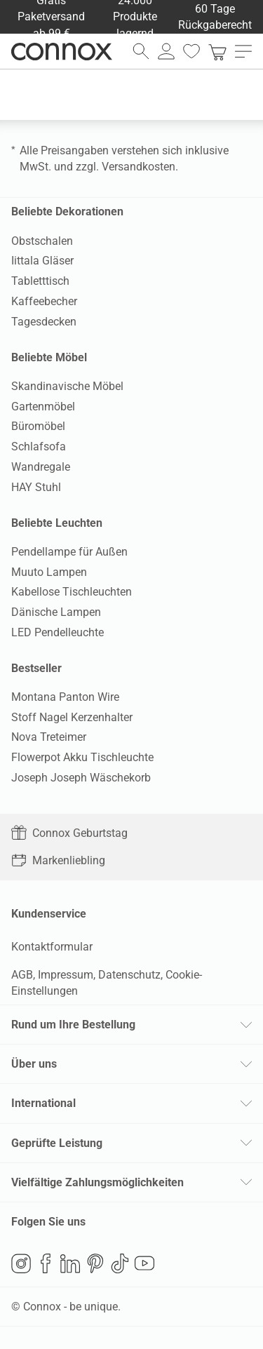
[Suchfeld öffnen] (141, 51)
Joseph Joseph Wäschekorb (81, 777)
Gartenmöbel (43, 406)
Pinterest (95, 1263)
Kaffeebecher (44, 301)
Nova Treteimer (48, 737)
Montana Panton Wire (65, 697)
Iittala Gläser (42, 260)
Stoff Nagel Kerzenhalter (72, 717)
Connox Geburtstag (69, 833)
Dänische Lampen (56, 612)
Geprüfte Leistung (56, 1143)
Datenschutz (129, 974)
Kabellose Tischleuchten (71, 591)
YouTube (144, 1263)
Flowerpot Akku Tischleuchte (82, 757)
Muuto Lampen (49, 572)
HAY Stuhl (36, 487)
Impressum (65, 974)
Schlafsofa (38, 446)
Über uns (34, 1064)
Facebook (45, 1263)
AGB (22, 974)
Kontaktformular (52, 946)
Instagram (21, 1263)
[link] (217, 51)
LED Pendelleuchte (57, 632)
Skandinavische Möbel (67, 386)
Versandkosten (138, 166)
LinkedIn (70, 1263)
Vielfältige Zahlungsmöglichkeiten (97, 1182)
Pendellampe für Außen (69, 551)
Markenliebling (58, 860)
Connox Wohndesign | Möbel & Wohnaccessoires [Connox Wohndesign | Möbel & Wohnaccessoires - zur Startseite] (61, 51)
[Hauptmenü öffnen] (243, 51)
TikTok (120, 1263)
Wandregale (40, 467)
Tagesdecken (43, 321)
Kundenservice (48, 913)
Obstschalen (42, 241)
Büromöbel (38, 426)
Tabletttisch (40, 281)
